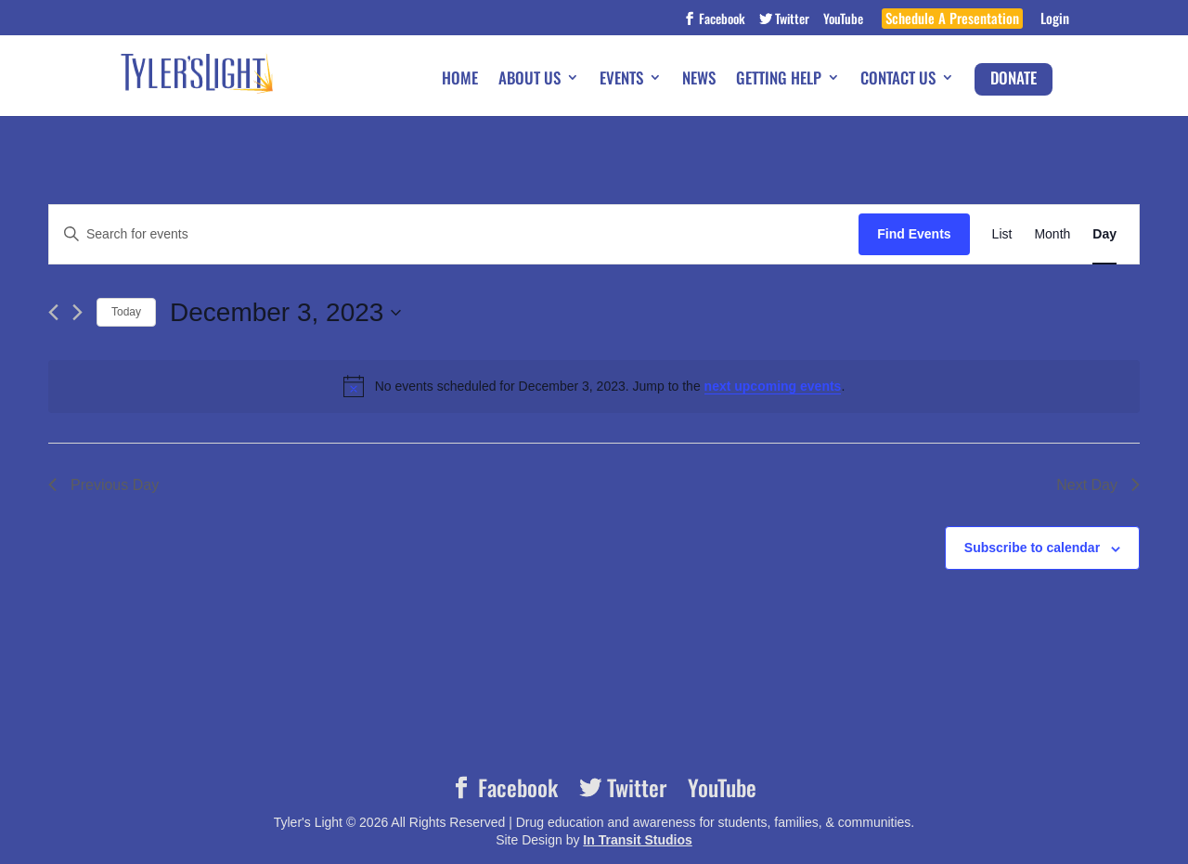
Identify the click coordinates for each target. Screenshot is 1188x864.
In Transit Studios (637, 839)
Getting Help (778, 79)
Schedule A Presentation (952, 20)
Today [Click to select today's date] (126, 311)
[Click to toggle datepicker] (285, 312)
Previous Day (103, 485)
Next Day (1098, 485)
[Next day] (77, 312)
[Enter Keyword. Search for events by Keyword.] (454, 234)
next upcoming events (773, 386)
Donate (1013, 77)
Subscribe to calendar (1032, 547)
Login (1054, 20)
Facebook (720, 20)
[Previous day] (53, 312)
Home (460, 79)
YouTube (843, 20)
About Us (529, 79)
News (699, 79)
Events (621, 79)
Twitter (790, 20)
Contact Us (898, 79)
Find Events (913, 233)
